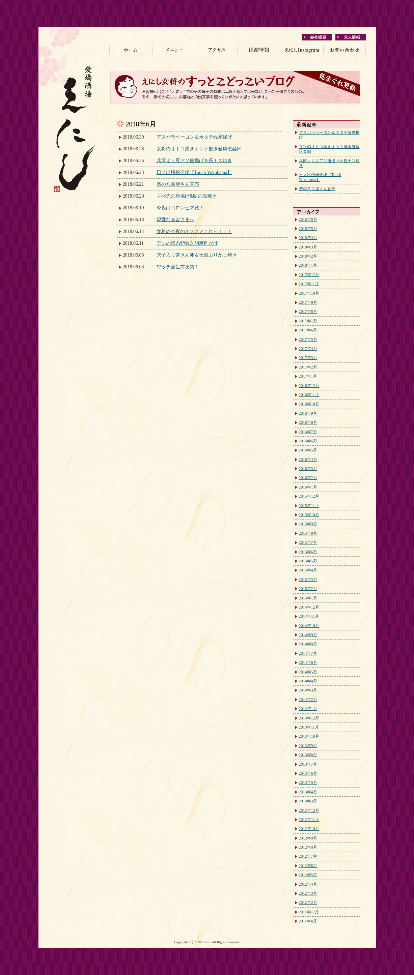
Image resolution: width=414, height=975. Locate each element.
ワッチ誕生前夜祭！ (178, 266)
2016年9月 (308, 413)
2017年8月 (308, 311)
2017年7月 (308, 321)
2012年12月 (309, 810)
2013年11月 (309, 727)
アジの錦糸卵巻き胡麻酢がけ (187, 243)
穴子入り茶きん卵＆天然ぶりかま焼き (197, 255)
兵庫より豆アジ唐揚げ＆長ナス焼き (194, 160)
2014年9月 (308, 634)
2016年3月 (308, 468)
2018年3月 (308, 247)
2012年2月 (308, 902)
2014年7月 (308, 653)
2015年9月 (308, 524)
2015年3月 (308, 579)
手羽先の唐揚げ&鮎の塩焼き (187, 196)
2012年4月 (308, 884)
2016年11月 (309, 394)
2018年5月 (308, 228)
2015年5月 (308, 561)
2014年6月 (308, 662)
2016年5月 (308, 450)
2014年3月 (308, 690)
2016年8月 (308, 422)
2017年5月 (308, 339)
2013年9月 (308, 745)
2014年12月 (309, 607)
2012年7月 (308, 856)
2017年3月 (308, 357)
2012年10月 (309, 828)
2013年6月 (308, 773)
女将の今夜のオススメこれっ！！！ (194, 231)
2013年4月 (308, 792)
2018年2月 (308, 256)
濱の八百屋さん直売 (178, 184)
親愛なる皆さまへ (175, 219)
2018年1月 (308, 265)
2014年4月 (308, 681)
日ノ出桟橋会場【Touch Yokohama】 (194, 172)
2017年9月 (308, 302)
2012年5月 (308, 875)
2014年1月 (308, 708)
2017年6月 (308, 330)
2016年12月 (309, 385)
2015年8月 (308, 533)
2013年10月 (309, 736)
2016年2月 (308, 477)
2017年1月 (308, 376)
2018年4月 (308, 237)
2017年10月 (309, 293)
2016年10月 (309, 404)
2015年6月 (308, 552)
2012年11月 (309, 819)
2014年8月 (308, 644)
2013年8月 (308, 754)
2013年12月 (309, 718)
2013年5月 (308, 782)
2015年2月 (308, 588)
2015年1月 (308, 598)
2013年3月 (308, 801)
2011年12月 (309, 912)
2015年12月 (309, 496)
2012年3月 (308, 893)
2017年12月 (309, 274)
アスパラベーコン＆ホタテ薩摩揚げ (194, 137)
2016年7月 (308, 432)
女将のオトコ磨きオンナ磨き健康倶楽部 (199, 148)
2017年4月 (308, 348)
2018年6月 (308, 219)
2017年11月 (309, 284)
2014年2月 (308, 699)
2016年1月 (308, 487)
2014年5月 (308, 672)
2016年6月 (308, 441)
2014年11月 (309, 616)
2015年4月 (308, 570)
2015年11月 (309, 505)
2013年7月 (308, 764)
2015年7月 (308, 542)
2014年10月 (309, 625)
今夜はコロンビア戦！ (180, 207)
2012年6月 (308, 865)
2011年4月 (308, 921)
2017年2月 (308, 367)
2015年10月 (309, 514)
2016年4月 (308, 459)
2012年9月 (308, 838)
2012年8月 (308, 847)
